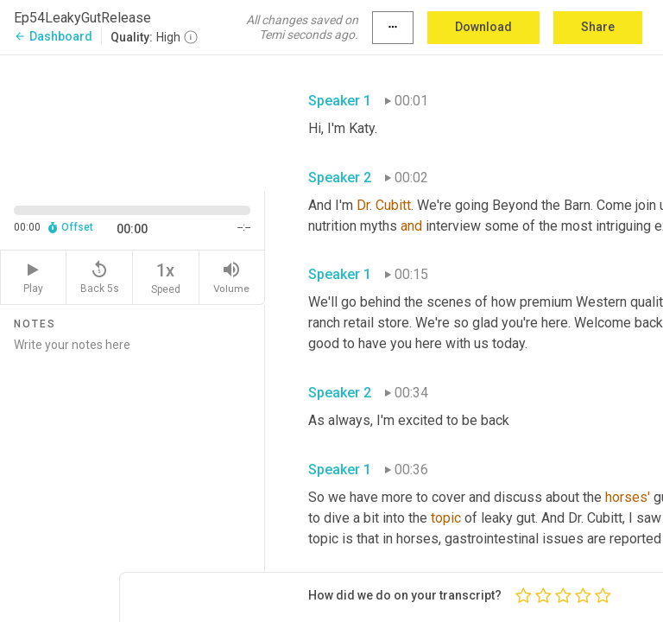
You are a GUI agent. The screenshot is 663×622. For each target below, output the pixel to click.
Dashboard (53, 36)
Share (598, 27)
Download (483, 27)
